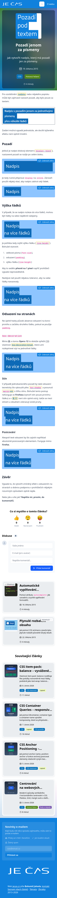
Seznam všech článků (18, 889)
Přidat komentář (41, 568)
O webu (50, 4)
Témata (33, 889)
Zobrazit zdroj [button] (46, 160)
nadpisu (22, 94)
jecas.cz (16, 886)
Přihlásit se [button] (12, 855)
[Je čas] (28, 871)
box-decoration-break (22, 344)
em (8, 391)
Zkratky (41, 889)
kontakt (45, 886)
